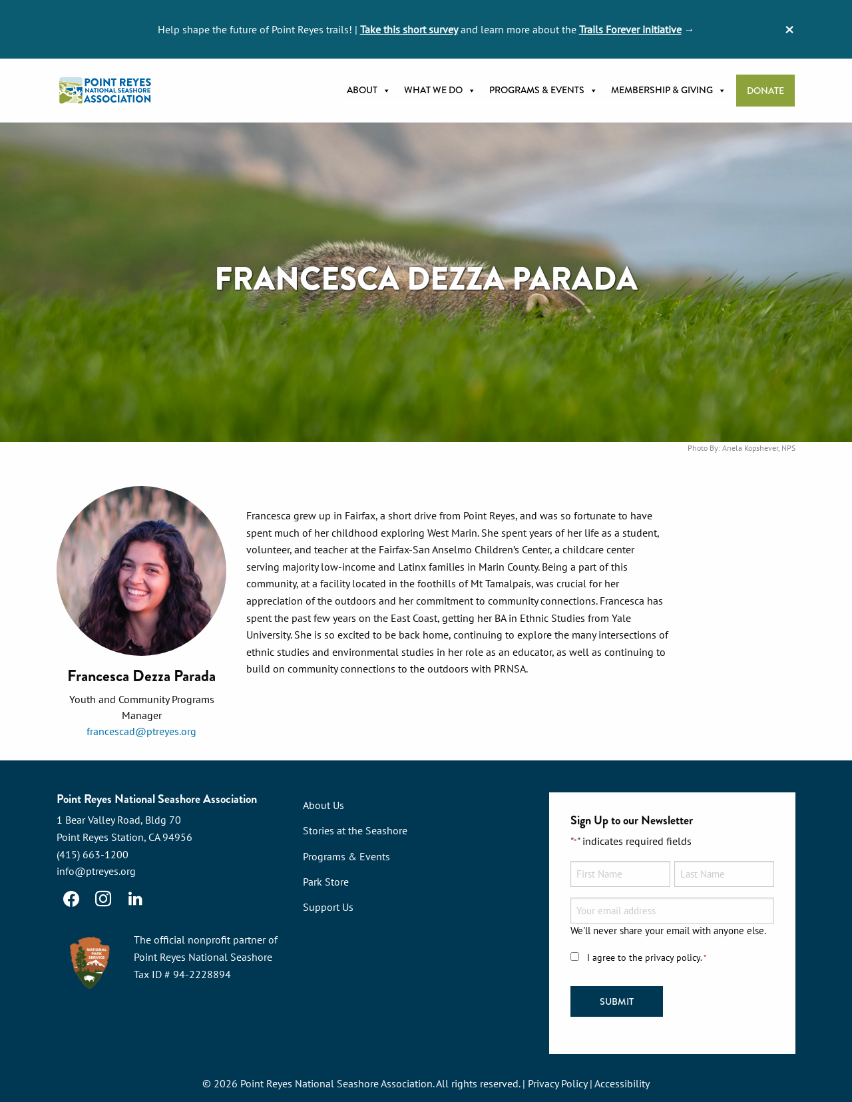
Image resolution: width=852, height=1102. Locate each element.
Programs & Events (543, 90)
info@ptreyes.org (96, 871)
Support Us (328, 907)
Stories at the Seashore (355, 830)
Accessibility (622, 1083)
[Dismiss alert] (789, 29)
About (369, 90)
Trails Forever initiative (630, 29)
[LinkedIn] (135, 899)
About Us (323, 805)
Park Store (326, 881)
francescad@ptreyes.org (141, 731)
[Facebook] (71, 899)
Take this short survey (409, 29)
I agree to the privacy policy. (647, 957)
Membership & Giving (668, 90)
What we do (440, 90)
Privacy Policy (557, 1083)
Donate (765, 91)
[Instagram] (103, 899)
